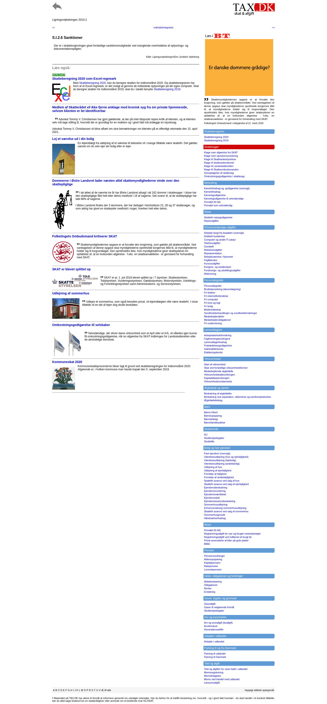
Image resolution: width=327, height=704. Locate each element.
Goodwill (208, 246)
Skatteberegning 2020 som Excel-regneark (84, 78)
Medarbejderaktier (214, 316)
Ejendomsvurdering (214, 491)
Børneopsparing (213, 415)
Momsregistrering (213, 672)
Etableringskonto (213, 352)
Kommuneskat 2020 (67, 362)
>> (273, 27)
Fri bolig (208, 306)
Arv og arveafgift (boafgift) (218, 622)
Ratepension (211, 566)
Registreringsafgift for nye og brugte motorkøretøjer (232, 533)
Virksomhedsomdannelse (218, 381)
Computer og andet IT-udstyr (220, 239)
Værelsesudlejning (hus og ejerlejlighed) (226, 456)
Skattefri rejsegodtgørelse (218, 217)
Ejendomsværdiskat (215, 494)
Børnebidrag (211, 419)
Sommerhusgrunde (214, 514)
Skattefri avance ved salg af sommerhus (226, 511)
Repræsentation (213, 253)
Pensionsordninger (214, 556)
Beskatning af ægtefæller (218, 393)
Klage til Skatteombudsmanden (221, 169)
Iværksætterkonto (213, 349)
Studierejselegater (214, 438)
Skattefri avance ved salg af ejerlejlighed (226, 484)
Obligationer (210, 585)
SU (205, 434)
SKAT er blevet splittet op (71, 269)
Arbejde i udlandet (214, 641)
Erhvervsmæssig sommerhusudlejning (225, 508)
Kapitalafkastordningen (216, 378)
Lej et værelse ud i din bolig (73, 139)
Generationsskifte (213, 629)
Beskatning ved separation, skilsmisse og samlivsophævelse (237, 397)
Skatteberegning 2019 (167, 89)
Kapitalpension (212, 562)
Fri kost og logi (212, 302)
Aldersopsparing (213, 559)
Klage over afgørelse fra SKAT (221, 152)
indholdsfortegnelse (163, 27)
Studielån (209, 441)
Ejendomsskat (212, 497)
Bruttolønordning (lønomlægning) (222, 289)
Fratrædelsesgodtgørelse (218, 345)
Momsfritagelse (212, 675)
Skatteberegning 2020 (92, 83)
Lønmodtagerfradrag (215, 342)
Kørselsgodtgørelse (214, 195)
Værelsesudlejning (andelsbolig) (222, 463)
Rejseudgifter (211, 220)
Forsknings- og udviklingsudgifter (222, 270)
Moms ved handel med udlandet (222, 679)
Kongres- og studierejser (217, 267)
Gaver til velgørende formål (219, 607)
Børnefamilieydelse (214, 422)
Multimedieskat (212, 309)
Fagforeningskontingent (217, 338)
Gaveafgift (209, 603)
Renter (207, 588)
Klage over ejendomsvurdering (221, 155)
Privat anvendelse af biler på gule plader (226, 540)
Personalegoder (213, 285)
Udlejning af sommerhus (70, 293)
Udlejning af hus (213, 467)
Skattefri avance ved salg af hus (221, 480)
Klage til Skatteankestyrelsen (220, 159)
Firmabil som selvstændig (218, 205)
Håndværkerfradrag (214, 518)
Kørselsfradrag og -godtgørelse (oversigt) (227, 188)
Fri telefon (209, 292)
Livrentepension (213, 569)
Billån (207, 543)
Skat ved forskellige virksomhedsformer (226, 367)
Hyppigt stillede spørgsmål (259, 690)
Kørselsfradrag (212, 191)
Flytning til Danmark (215, 657)
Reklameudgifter (213, 250)
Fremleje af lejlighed (215, 474)
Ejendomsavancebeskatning (219, 501)
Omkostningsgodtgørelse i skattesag (224, 176)
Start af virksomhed (214, 364)
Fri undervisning (213, 323)
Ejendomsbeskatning (215, 487)
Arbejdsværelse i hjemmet (218, 256)
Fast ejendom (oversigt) (217, 453)
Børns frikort (211, 412)
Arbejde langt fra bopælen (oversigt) (224, 232)
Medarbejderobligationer (217, 319)
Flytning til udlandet (214, 653)
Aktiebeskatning (213, 581)
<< (53, 27)
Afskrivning (210, 273)
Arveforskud (210, 626)
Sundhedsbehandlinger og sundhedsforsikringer (230, 313)
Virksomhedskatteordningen (219, 374)
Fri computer (211, 299)
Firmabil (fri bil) (212, 202)
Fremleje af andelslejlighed (219, 477)
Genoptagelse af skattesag (219, 173)
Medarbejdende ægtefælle (218, 371)
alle (109, 690)
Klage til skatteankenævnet (219, 162)
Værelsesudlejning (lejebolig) (220, 460)
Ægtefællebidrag (213, 400)
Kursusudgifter (212, 263)
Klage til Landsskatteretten (218, 166)
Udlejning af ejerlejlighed (217, 470)
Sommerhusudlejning (215, 504)
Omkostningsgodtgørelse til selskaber (81, 325)
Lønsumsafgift (212, 682)
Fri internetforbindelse (216, 296)
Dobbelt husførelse (214, 236)
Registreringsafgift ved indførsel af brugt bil (227, 537)
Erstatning (209, 591)
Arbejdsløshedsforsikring (217, 335)
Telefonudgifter (212, 243)
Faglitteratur (210, 260)
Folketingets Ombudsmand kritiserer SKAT (84, 236)
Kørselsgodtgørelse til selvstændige (223, 198)
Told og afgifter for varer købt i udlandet (225, 669)
